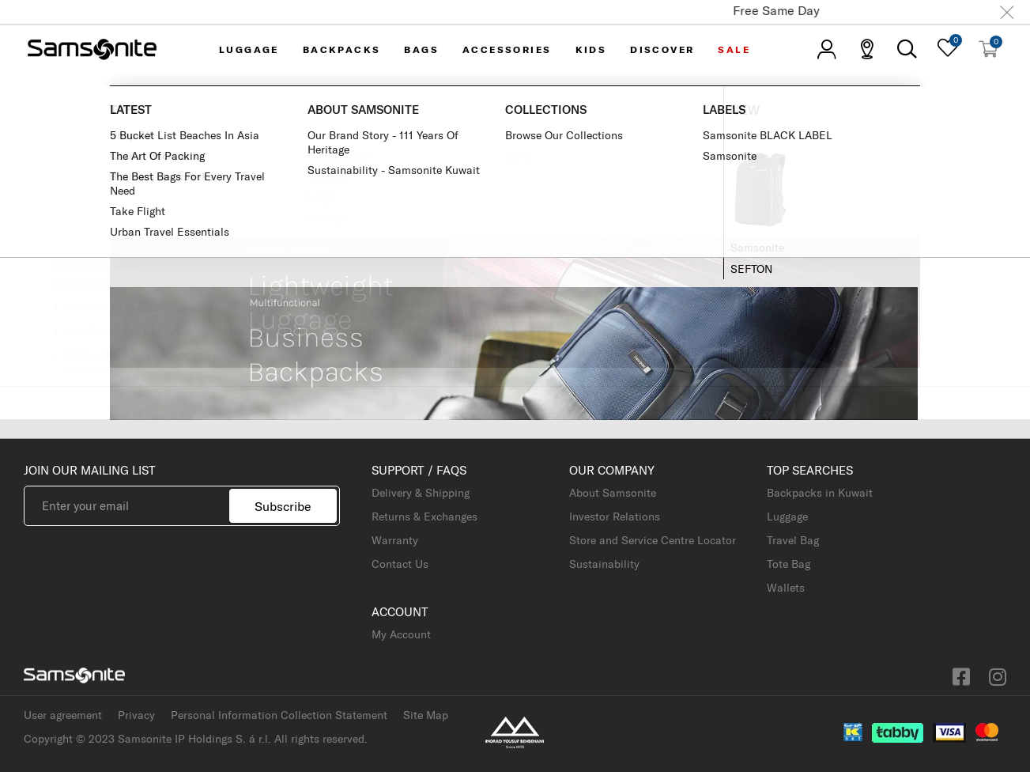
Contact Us (400, 564)
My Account (164, 369)
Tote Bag (788, 564)
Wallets (786, 588)
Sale (734, 49)
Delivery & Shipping (421, 493)
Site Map (425, 715)
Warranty (395, 540)
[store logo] (92, 49)
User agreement (63, 715)
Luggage (787, 516)
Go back (87, 308)
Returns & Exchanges (424, 516)
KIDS (591, 49)
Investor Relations (614, 516)
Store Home (96, 369)
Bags (421, 49)
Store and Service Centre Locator (652, 540)
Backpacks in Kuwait (820, 493)
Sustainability (604, 564)
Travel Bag (793, 540)
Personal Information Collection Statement (279, 715)
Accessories (506, 49)
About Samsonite (612, 493)
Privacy (136, 715)
